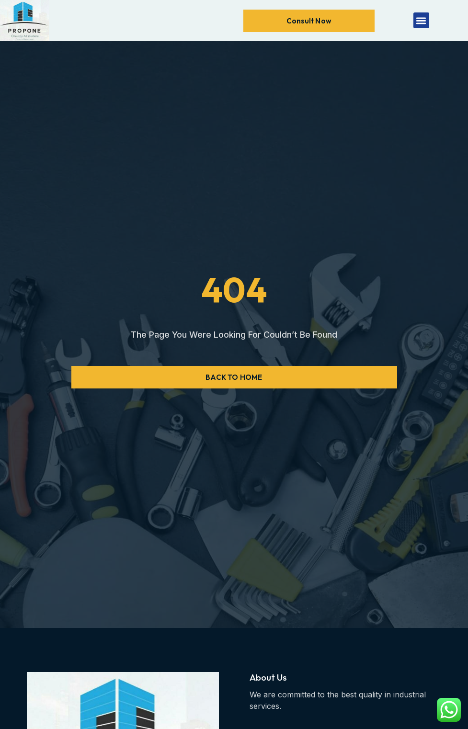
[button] (421, 20)
